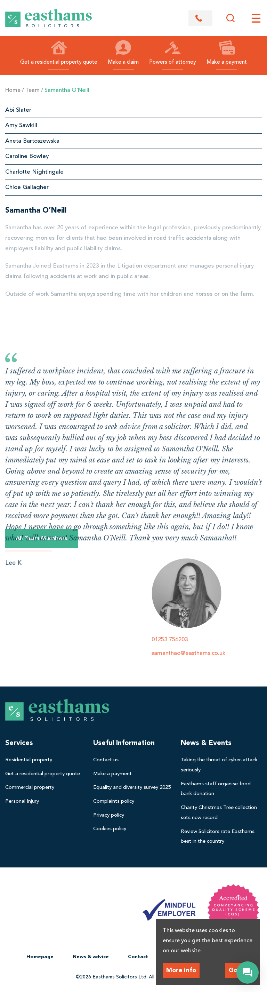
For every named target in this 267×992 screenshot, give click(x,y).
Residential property (28, 760)
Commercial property (29, 787)
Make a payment (227, 52)
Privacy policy (108, 815)
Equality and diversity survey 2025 (132, 787)
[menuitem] (45, 760)
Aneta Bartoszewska (32, 141)
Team (32, 90)
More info (181, 970)
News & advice (91, 956)
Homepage (40, 956)
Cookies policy (109, 829)
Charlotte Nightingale (34, 172)
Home (13, 90)
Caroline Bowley (27, 156)
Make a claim (123, 52)
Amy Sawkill (21, 125)
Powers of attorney (172, 52)
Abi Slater (18, 110)
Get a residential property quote (58, 52)
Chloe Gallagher (27, 187)
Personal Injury (22, 801)
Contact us (106, 760)
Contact (138, 956)
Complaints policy (113, 801)
